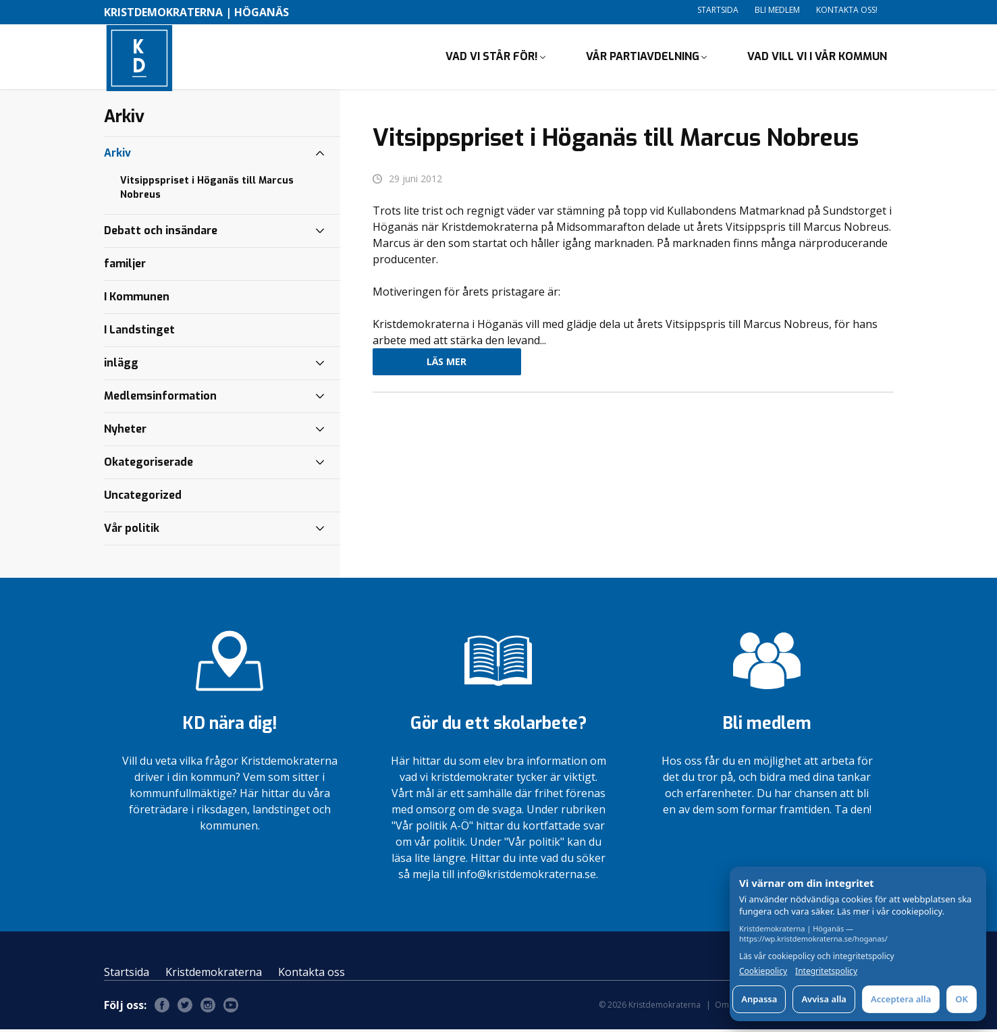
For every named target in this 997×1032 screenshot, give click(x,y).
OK (961, 999)
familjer (125, 266)
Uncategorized (143, 498)
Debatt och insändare (160, 233)
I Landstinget (139, 332)
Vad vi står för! (492, 58)
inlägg (121, 365)
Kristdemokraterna (213, 974)
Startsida (717, 10)
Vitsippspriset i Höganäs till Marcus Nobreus (207, 190)
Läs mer (446, 364)
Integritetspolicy (826, 971)
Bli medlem (777, 10)
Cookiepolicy (763, 971)
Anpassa (759, 999)
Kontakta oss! (847, 10)
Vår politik (131, 531)
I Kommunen (136, 299)
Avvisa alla (823, 999)
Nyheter (125, 432)
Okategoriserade (148, 465)
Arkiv (117, 155)
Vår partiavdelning (642, 58)
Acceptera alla (901, 999)
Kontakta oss (311, 974)
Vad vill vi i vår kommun (817, 58)
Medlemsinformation (160, 398)
